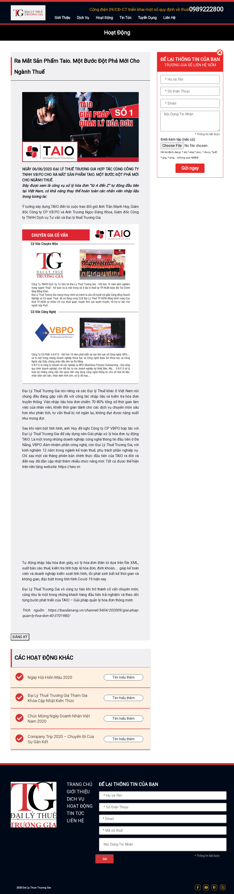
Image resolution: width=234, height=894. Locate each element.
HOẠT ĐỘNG (80, 806)
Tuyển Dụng (147, 18)
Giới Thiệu (62, 18)
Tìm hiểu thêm (123, 677)
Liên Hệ (169, 18)
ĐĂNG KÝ (20, 637)
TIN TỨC (75, 813)
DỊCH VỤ (75, 799)
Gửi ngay (190, 168)
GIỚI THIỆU (78, 791)
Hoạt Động (104, 18)
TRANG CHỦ (79, 784)
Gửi (105, 859)
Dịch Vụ (83, 18)
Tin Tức (125, 18)
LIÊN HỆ (75, 820)
